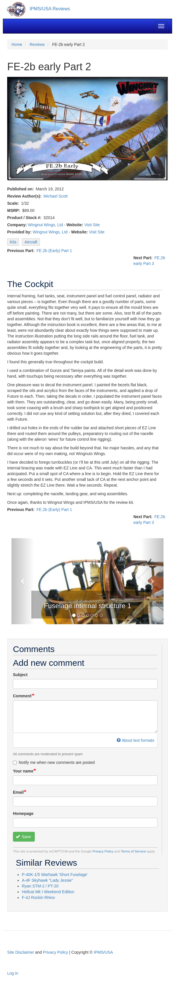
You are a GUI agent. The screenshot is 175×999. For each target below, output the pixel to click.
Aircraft (30, 242)
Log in (12, 973)
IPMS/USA (103, 952)
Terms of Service (133, 851)
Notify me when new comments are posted (54, 762)
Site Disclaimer (20, 952)
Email (18, 792)
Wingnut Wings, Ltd (45, 225)
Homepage (23, 813)
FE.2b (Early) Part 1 (54, 250)
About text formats (135, 740)
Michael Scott (55, 196)
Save (23, 836)
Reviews (37, 44)
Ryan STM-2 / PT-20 (40, 886)
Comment (22, 696)
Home (16, 44)
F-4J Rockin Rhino (38, 897)
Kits (13, 242)
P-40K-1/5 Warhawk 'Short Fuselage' (55, 874)
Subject (20, 674)
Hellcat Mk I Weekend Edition (48, 891)
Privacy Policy (103, 851)
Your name (23, 771)
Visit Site (92, 225)
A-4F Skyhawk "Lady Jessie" (47, 880)
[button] (22, 581)
